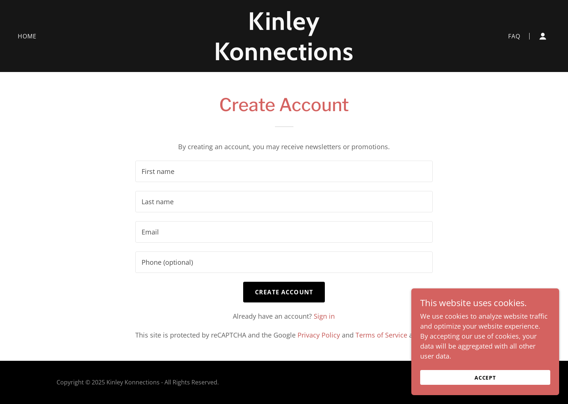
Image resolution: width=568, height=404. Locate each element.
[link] (284, 57)
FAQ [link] (514, 36)
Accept (485, 377)
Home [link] (27, 36)
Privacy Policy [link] (318, 335)
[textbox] (284, 171)
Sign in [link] (324, 316)
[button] (542, 36)
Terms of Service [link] (381, 335)
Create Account (284, 292)
